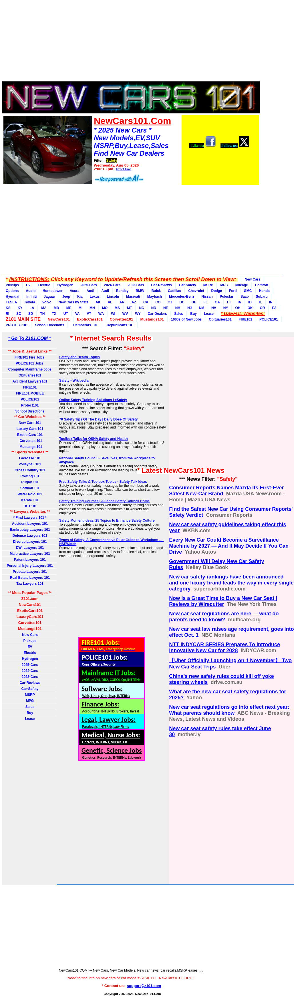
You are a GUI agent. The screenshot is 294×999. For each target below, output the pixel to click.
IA (239, 302)
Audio (30, 291)
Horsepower (52, 291)
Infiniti (31, 297)
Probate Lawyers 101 (30, 572)
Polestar (226, 297)
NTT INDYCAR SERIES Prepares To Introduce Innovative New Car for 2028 (224, 647)
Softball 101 (29, 488)
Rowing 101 (29, 476)
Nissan (206, 297)
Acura (75, 291)
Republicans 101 (119, 325)
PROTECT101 (17, 325)
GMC (248, 291)
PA (274, 308)
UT (65, 314)
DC (181, 302)
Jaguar (49, 297)
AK (98, 302)
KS (8, 308)
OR (262, 308)
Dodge (216, 291)
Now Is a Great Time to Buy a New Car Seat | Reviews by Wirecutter (223, 601)
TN (42, 314)
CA (145, 302)
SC (18, 314)
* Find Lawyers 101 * (29, 518)
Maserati (133, 297)
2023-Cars (136, 285)
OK (250, 308)
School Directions (49, 325)
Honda (264, 291)
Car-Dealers (157, 314)
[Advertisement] (131, 42)
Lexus (95, 297)
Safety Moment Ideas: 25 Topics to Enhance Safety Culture (107, 520)
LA (31, 308)
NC (141, 308)
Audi (90, 291)
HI (229, 302)
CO (157, 302)
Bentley (122, 291)
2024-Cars (112, 285)
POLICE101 (268, 319)
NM (201, 308)
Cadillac (174, 291)
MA (44, 308)
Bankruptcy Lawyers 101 (30, 530)
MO (105, 308)
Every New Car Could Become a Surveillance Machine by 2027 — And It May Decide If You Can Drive (229, 546)
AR (122, 302)
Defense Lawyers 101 (30, 536)
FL (205, 302)
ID (250, 302)
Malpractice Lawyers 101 (30, 554)
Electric (44, 285)
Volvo (46, 302)
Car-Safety (187, 285)
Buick (156, 291)
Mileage (241, 285)
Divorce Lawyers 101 (30, 542)
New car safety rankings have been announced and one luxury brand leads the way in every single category (231, 583)
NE (165, 308)
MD (56, 308)
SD (30, 314)
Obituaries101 (220, 319)
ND (153, 308)
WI (113, 314)
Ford (233, 291)
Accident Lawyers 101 (30, 524)
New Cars (253, 279)
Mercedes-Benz (181, 297)
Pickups (12, 285)
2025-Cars (88, 285)
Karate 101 (30, 500)
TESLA (11, 302)
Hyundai (12, 297)
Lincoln (113, 297)
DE (194, 302)
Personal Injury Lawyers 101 (30, 566)
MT (129, 308)
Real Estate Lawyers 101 (30, 578)
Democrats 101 (84, 325)
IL (260, 302)
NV (213, 308)
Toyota (29, 302)
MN (92, 308)
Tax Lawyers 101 (29, 584)
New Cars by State (74, 302)
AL (110, 302)
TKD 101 (30, 506)
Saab (245, 297)
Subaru (262, 297)
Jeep (66, 297)
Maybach (154, 297)
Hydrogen (65, 285)
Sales (178, 314)
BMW (140, 291)
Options (12, 291)
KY (20, 308)
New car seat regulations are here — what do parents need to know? (224, 616)
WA (101, 314)
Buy (193, 314)
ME (68, 308)
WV (125, 314)
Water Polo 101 (30, 494)
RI (7, 314)
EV (28, 285)
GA (217, 302)
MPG (224, 285)
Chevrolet (196, 291)
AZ (134, 302)
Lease (209, 314)
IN (271, 302)
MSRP (208, 285)
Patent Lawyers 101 (30, 560)
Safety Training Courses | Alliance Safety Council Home (104, 501)
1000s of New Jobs (186, 319)
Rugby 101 (30, 482)
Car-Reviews (161, 285)
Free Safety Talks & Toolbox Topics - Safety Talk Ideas (103, 482)
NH (177, 308)
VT (89, 314)
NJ (189, 308)
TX (54, 314)
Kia (80, 297)
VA (77, 314)
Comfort (262, 285)
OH (237, 308)
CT (170, 302)
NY (225, 308)
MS (117, 308)
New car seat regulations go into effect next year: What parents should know (229, 710)
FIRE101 (245, 319)
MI (80, 308)
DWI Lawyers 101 (30, 548)
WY (137, 314)
